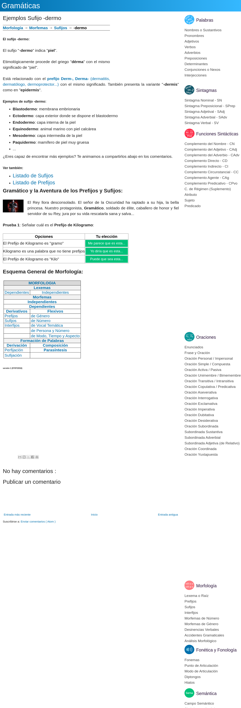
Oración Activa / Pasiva (203, 370)
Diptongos (193, 677)
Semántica (206, 693)
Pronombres (194, 36)
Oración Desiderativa (201, 421)
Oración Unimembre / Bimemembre (213, 375)
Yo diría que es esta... (106, 251)
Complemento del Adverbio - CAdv (212, 155)
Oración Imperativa (200, 409)
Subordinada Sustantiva (204, 432)
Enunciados (194, 347)
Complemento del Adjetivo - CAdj (211, 149)
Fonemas (192, 660)
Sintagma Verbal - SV (202, 123)
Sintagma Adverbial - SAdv (206, 117)
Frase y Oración (197, 353)
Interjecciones (196, 75)
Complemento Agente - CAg (207, 178)
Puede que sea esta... (106, 259)
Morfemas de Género (201, 624)
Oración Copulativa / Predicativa (210, 387)
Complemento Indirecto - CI (206, 166)
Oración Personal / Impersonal (209, 358)
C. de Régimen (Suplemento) (208, 189)
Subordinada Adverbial (202, 437)
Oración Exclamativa (201, 404)
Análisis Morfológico (200, 641)
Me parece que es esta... (106, 243)
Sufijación (13, 355)
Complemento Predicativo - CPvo (211, 183)
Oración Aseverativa (201, 392)
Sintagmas (206, 90)
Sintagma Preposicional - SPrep (210, 106)
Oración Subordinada (201, 426)
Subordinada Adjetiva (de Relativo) (212, 443)
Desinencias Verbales (202, 630)
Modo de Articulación (201, 671)
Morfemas (38, 28)
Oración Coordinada (201, 449)
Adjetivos (192, 41)
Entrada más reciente (17, 514)
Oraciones (206, 337)
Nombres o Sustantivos (203, 30)
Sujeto (190, 200)
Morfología (206, 585)
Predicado (193, 206)
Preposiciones (196, 58)
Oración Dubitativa (199, 415)
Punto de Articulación (201, 666)
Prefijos (190, 601)
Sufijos (60, 28)
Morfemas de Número (202, 618)
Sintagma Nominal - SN (203, 100)
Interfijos (191, 613)
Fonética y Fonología (216, 650)
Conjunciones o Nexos (202, 70)
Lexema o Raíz (197, 596)
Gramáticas (21, 6)
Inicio (94, 514)
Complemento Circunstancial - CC (212, 172)
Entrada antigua (168, 514)
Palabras (204, 20)
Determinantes (196, 64)
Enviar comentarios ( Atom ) (38, 521)
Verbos (190, 47)
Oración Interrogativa (201, 398)
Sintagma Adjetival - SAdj (205, 112)
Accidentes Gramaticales (204, 635)
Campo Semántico (199, 703)
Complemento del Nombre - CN (210, 144)
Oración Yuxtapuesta (201, 454)
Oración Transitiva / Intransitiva (209, 381)
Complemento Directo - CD (206, 161)
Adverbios (193, 53)
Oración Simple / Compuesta (207, 364)
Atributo (191, 195)
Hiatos (190, 682)
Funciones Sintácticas (217, 133)
